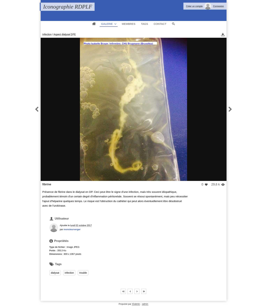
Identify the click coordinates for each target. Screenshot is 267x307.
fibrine (46, 184)
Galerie (107, 23)
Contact (160, 23)
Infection (47, 34)
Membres (128, 23)
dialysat (55, 272)
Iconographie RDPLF (67, 6)
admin (145, 304)
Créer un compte (194, 6)
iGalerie (136, 304)
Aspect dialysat (62, 34)
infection (69, 272)
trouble (83, 272)
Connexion (218, 6)
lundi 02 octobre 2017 (81, 225)
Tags (144, 23)
